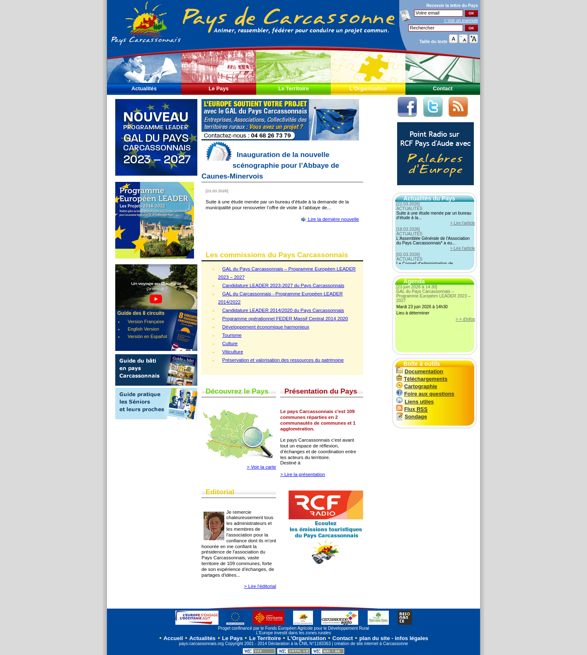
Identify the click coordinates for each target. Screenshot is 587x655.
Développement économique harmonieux (265, 326)
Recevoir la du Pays (452, 5)
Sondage (411, 416)
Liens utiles (415, 402)
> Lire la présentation (302, 474)
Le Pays (218, 88)
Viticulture (232, 351)
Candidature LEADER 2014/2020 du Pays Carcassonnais (283, 310)
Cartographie (416, 386)
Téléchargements (421, 379)
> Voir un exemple (461, 20)
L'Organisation (368, 88)
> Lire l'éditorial (260, 586)
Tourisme (232, 335)
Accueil (172, 638)
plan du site (374, 638)
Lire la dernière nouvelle (329, 219)
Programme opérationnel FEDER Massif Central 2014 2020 (285, 318)
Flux (411, 409)
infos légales (411, 638)
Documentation (419, 371)
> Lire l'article (462, 223)
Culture (230, 343)
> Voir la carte (261, 466)
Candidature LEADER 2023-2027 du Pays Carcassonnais (283, 285)
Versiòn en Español (147, 336)
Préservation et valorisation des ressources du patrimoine (283, 360)
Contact (443, 88)
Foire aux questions (425, 394)
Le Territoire (293, 88)
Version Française (146, 321)
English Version (143, 328)
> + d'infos (465, 319)
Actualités (144, 88)
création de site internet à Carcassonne (371, 643)
